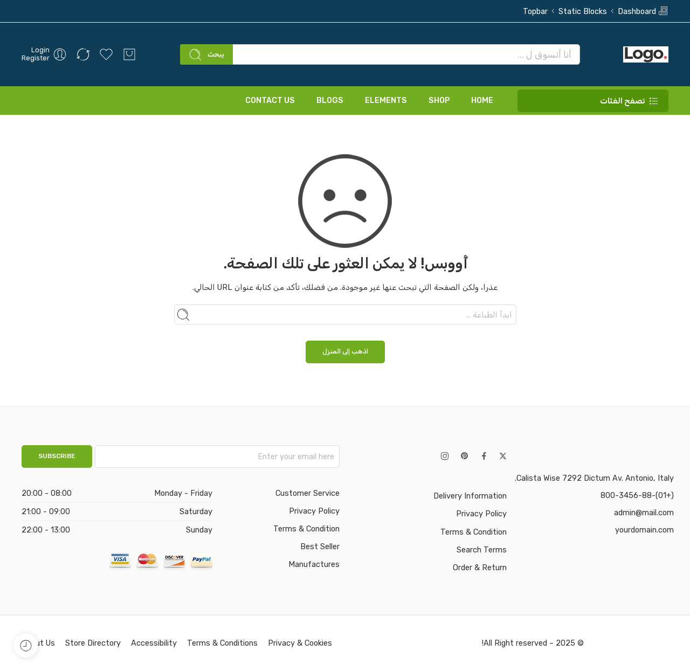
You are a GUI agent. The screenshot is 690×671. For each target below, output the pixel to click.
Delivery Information (470, 496)
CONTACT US (270, 100)
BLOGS (329, 100)
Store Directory (93, 643)
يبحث (206, 54)
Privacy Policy (481, 513)
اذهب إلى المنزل (345, 351)
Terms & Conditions (222, 643)
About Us (38, 643)
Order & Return (480, 567)
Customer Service (307, 493)
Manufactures (314, 564)
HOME (482, 100)
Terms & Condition (473, 532)
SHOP (439, 100)
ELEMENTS (386, 100)
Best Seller (320, 546)
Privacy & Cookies (300, 643)
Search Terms (482, 550)
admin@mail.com (644, 512)
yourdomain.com (644, 530)
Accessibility (154, 643)
